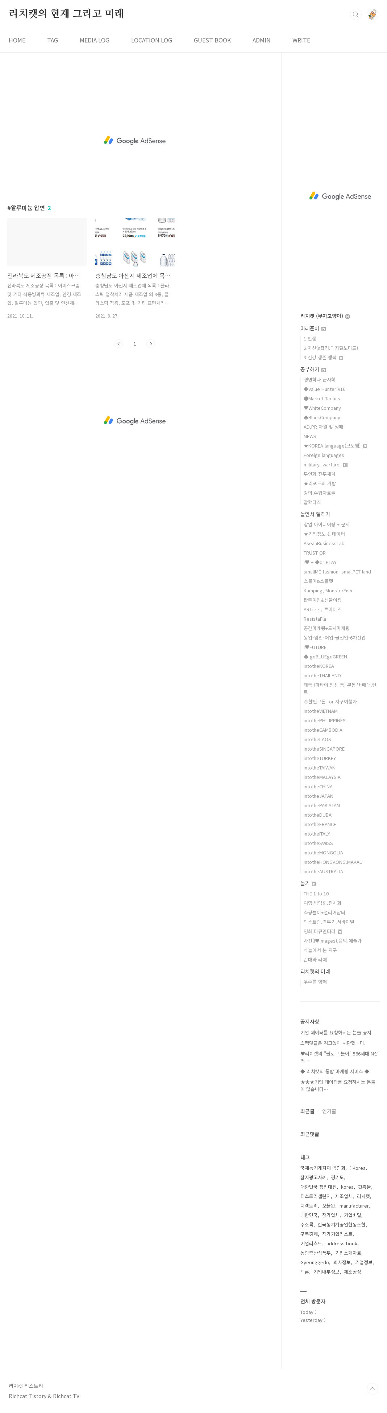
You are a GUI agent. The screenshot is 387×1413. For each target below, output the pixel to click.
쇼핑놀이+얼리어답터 (324, 912)
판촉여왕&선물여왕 (323, 599)
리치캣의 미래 (315, 971)
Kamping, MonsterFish (328, 590)
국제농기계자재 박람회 (322, 1167)
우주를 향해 (315, 981)
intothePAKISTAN (322, 805)
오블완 (328, 1205)
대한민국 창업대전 (318, 1186)
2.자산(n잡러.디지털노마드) (331, 347)
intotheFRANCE (320, 824)
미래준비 (313, 328)
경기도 (337, 1177)
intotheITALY (317, 833)
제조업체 (344, 1196)
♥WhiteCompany (322, 407)
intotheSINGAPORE (324, 748)
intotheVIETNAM (321, 710)
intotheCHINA (318, 786)
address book (341, 1243)
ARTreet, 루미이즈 (322, 609)
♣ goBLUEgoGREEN (325, 656)
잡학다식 (312, 502)
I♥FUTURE (315, 647)
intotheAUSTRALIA (323, 871)
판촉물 (364, 1186)
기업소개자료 (348, 1252)
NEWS (310, 436)
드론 (304, 1271)
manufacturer (354, 1205)
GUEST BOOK (212, 40)
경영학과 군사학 (320, 379)
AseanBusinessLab (324, 543)
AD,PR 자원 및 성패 (323, 426)
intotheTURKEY (320, 758)
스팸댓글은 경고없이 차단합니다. (333, 1043)
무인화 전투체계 (320, 473)
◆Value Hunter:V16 (324, 388)
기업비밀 (352, 1215)
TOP (372, 1388)
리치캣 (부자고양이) (325, 315)
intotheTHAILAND (322, 675)
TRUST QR (315, 552)
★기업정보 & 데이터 (324, 533)
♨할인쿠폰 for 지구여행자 (330, 701)
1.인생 (310, 338)
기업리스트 (311, 1243)
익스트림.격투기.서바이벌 (329, 921)
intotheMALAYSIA (322, 776)
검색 (355, 14)
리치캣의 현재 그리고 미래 (66, 14)
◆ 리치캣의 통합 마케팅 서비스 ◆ (334, 1071)
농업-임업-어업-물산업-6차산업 (335, 637)
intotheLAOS (317, 739)
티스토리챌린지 (315, 1196)
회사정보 (342, 1262)
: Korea (358, 1167)
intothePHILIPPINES (325, 720)
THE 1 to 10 (316, 893)
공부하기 (313, 369)
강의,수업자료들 (320, 492)
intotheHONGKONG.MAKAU (333, 861)
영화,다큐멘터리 (323, 931)
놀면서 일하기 (315, 514)
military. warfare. (326, 464)
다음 (150, 343)
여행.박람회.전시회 (322, 902)
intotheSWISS (318, 843)
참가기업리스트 (337, 1233)
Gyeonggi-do (314, 1262)
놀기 (308, 883)
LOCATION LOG (151, 40)
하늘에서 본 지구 (320, 950)
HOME (17, 40)
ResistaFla (315, 618)
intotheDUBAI (318, 814)
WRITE (301, 40)
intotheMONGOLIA (323, 852)
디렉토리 (309, 1205)
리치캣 (363, 1196)
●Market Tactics (322, 398)
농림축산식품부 (315, 1252)
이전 (119, 343)
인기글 (329, 1111)
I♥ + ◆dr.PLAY (320, 562)
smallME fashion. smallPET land (337, 571)
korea (347, 1186)
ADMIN (262, 40)
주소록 (306, 1224)
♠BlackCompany (322, 417)
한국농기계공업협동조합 (342, 1224)
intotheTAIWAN (320, 767)
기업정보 (364, 1262)
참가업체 (331, 1215)
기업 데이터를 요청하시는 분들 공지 (335, 1032)
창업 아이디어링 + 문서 (327, 524)
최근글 (307, 1111)
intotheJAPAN (318, 795)
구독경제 (309, 1233)
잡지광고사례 (313, 1177)
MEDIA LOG (94, 40)
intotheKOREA (319, 665)
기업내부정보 (326, 1271)
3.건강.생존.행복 (323, 357)
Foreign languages (324, 455)
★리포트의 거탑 (320, 483)
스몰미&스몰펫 (318, 580)
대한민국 (309, 1215)
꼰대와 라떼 (315, 959)
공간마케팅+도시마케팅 (327, 628)
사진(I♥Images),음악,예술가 (333, 940)
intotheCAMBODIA (323, 729)
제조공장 (352, 1271)
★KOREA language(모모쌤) (335, 445)
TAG (52, 40)
